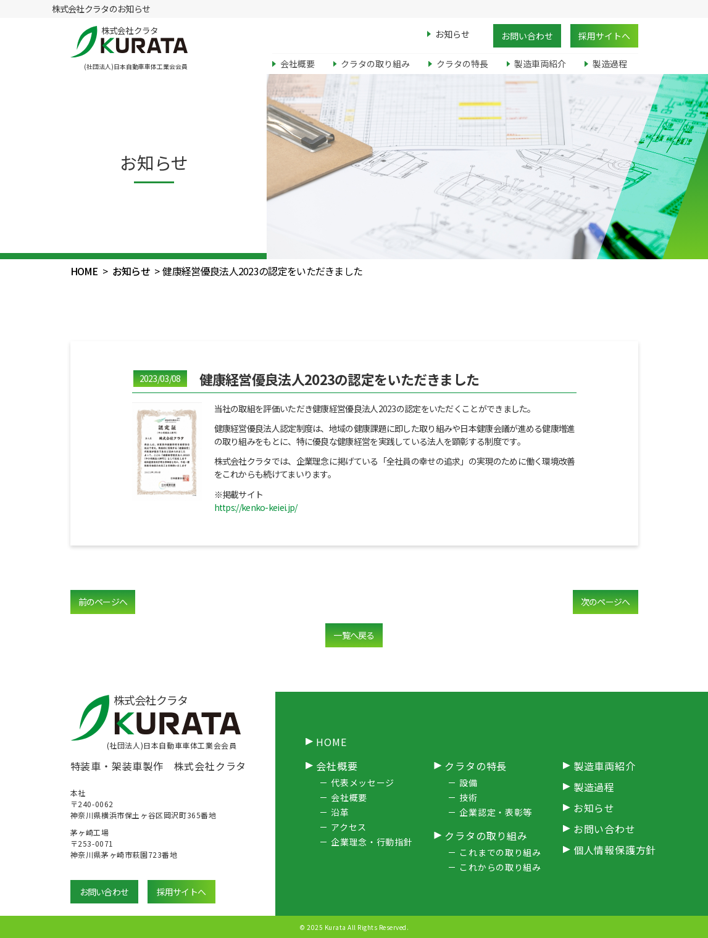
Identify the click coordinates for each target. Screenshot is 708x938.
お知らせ (131, 271)
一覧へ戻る (354, 635)
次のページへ (605, 602)
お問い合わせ (527, 36)
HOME (84, 271)
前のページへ (103, 602)
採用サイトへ (604, 36)
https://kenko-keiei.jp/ (256, 507)
